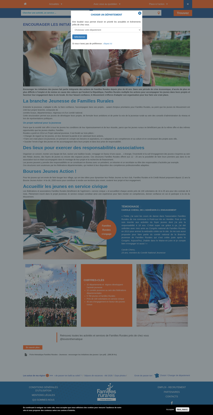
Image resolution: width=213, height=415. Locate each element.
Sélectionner (79, 37)
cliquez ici (107, 43)
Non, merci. (182, 410)
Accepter (170, 410)
